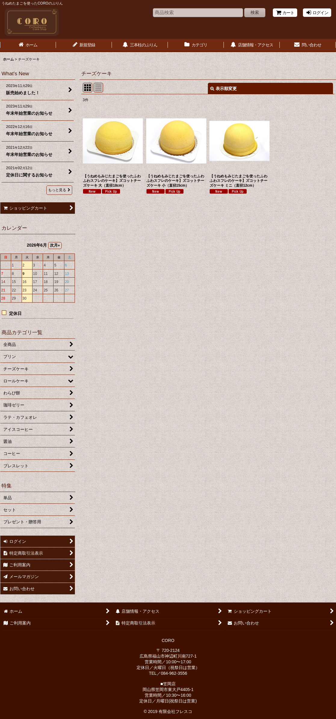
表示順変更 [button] (223, 88)
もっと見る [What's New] (59, 190)
